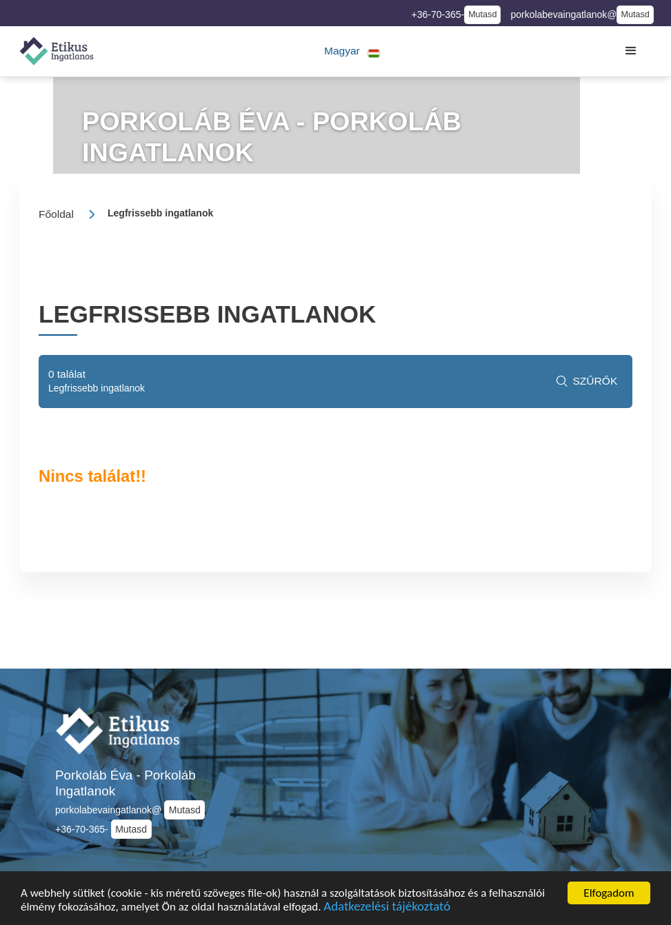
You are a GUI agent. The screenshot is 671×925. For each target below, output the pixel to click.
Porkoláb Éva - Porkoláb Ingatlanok (125, 783)
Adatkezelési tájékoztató (388, 909)
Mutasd (482, 14)
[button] (352, 51)
